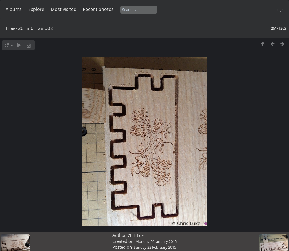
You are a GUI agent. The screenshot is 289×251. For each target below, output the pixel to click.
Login (279, 9)
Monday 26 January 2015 (156, 241)
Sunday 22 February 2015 (155, 247)
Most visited (63, 9)
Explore (36, 9)
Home (10, 28)
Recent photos (98, 9)
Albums (14, 9)
